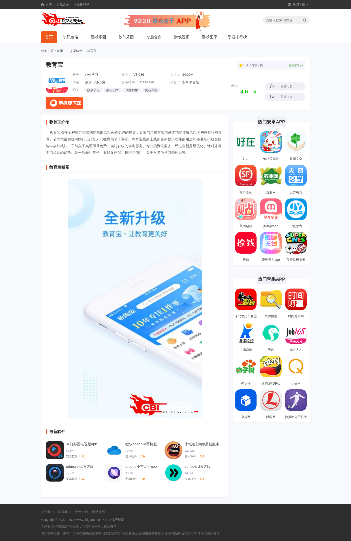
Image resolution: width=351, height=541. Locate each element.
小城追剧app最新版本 (202, 444)
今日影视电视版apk (81, 444)
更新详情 (151, 90)
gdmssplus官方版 (80, 466)
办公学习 (91, 74)
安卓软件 (76, 51)
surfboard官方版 (198, 466)
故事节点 (93, 90)
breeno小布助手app (141, 466)
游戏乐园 (98, 37)
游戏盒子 (63, 4)
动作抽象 (132, 90)
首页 (49, 4)
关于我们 (47, 512)
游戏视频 (181, 37)
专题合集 (154, 37)
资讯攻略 (70, 37)
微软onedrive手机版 (141, 444)
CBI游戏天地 (112, 520)
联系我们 (64, 512)
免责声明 (81, 512)
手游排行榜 (81, 4)
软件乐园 (126, 37)
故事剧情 (112, 90)
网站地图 (98, 512)
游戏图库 (209, 37)
